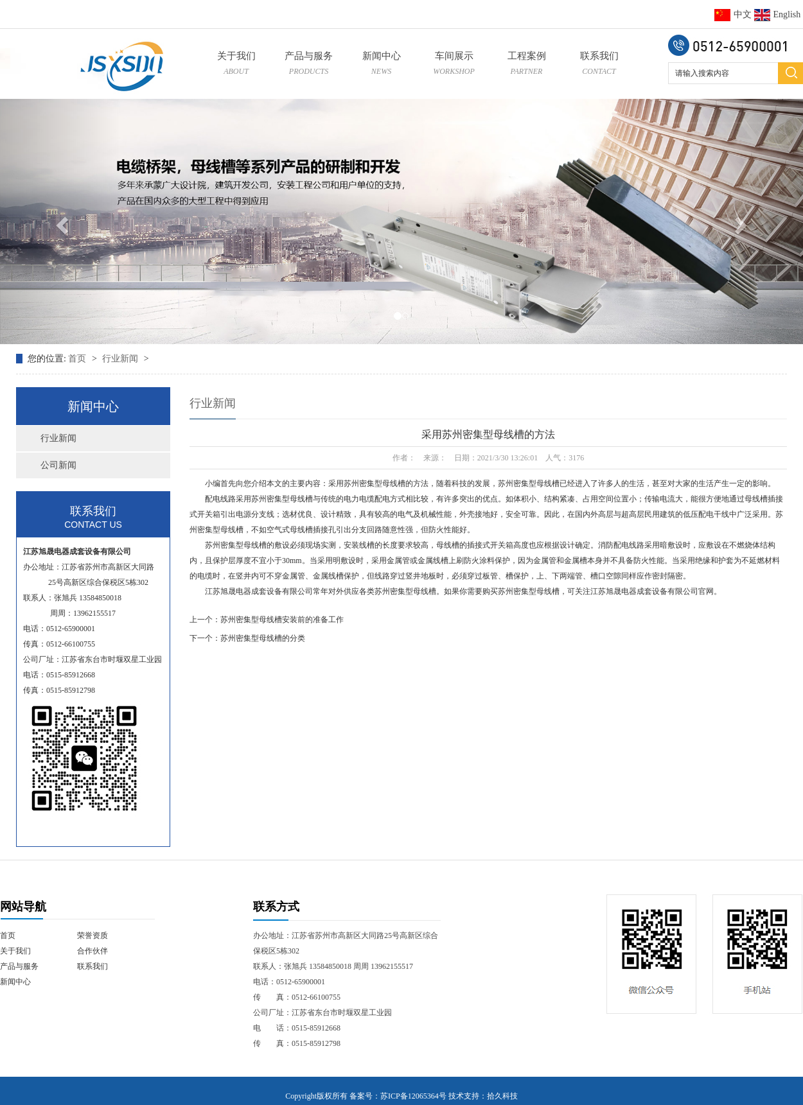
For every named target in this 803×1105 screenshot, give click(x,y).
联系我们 (599, 65)
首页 (78, 358)
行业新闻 (121, 358)
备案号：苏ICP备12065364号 (397, 1096)
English (777, 14)
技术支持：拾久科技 (483, 1096)
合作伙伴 (92, 950)
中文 (733, 14)
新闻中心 (381, 65)
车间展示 (454, 65)
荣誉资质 (92, 935)
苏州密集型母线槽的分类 (262, 638)
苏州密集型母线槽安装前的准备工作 (282, 619)
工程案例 (526, 65)
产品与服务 (308, 65)
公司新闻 (58, 465)
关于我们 (236, 65)
